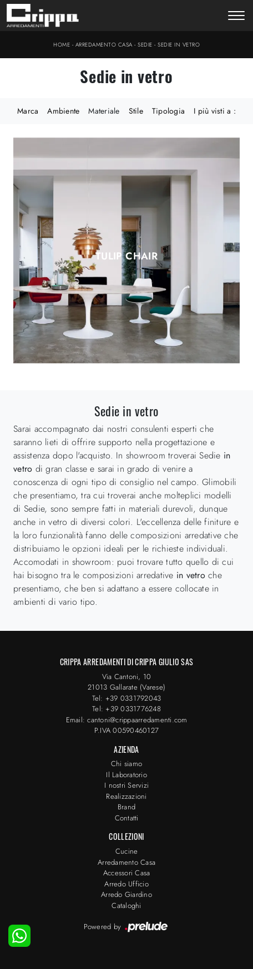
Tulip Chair (126, 256)
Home (61, 44)
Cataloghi (126, 905)
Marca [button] (27, 110)
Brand (126, 807)
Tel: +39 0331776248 (126, 708)
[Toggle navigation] (236, 16)
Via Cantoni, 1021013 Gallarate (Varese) (126, 682)
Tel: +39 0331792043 (126, 698)
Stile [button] (136, 110)
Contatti (127, 818)
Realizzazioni (126, 796)
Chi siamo (126, 763)
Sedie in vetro (179, 44)
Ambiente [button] (63, 110)
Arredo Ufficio (126, 884)
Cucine (126, 851)
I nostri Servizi (126, 785)
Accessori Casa (126, 873)
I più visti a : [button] (215, 110)
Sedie (145, 44)
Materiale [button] (103, 110)
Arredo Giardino (126, 894)
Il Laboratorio (126, 774)
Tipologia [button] (168, 110)
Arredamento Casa (104, 44)
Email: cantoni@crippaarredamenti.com (127, 720)
